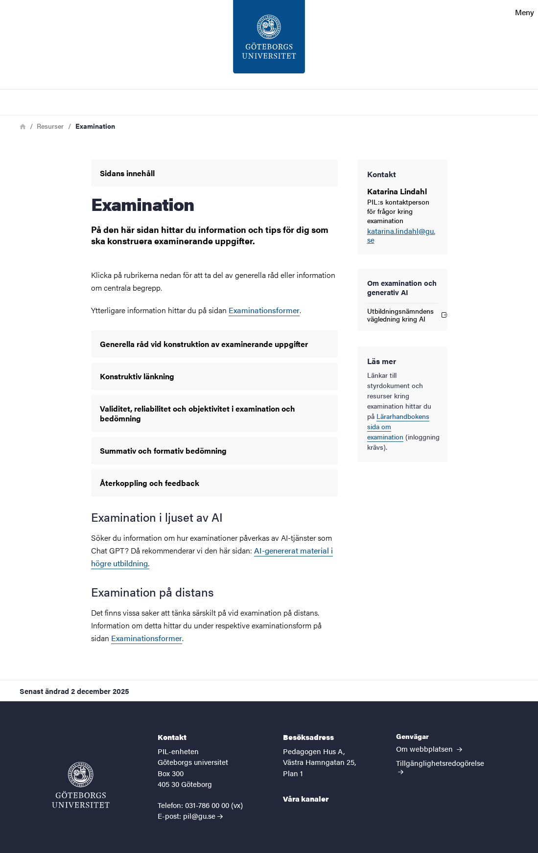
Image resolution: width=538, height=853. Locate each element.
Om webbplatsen (429, 748)
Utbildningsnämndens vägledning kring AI (402, 314)
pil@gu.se (199, 815)
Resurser (50, 125)
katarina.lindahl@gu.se (401, 236)
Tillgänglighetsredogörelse (440, 766)
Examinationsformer (264, 310)
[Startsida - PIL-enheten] (269, 44)
